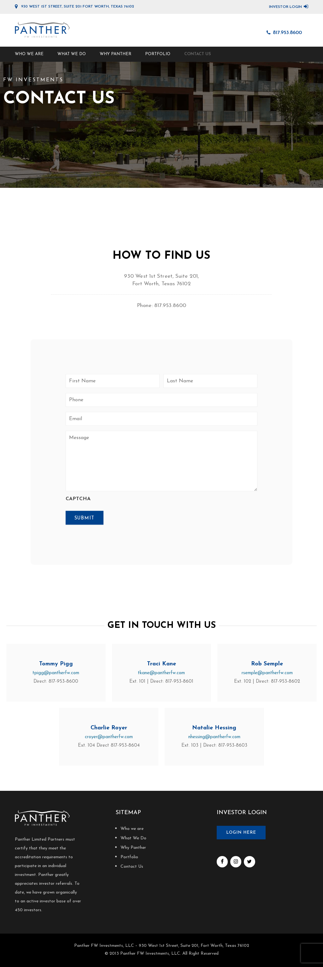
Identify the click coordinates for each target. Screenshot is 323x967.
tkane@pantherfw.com (161, 673)
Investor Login (285, 7)
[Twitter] (249, 861)
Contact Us (197, 54)
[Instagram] (235, 861)
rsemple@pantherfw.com (267, 673)
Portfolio (157, 54)
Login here (241, 833)
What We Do (71, 54)
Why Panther (115, 54)
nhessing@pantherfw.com (214, 737)
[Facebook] (222, 861)
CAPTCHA (78, 498)
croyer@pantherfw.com (109, 737)
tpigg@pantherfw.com (55, 673)
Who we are (29, 54)
